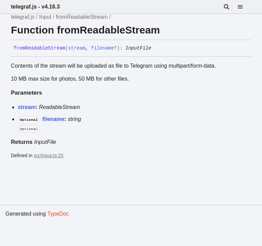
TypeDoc (58, 214)
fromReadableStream (82, 17)
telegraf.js (22, 17)
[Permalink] (156, 48)
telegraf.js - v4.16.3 (35, 7)
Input (45, 17)
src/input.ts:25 (48, 155)
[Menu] (244, 7)
